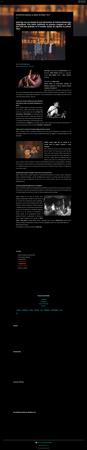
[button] (17, 18)
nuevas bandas (55, 310)
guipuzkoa (36, 310)
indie (42, 310)
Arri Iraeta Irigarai (23, 66)
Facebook (43, 299)
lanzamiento (47, 310)
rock (61, 310)
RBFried (47, 445)
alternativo (25, 310)
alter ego (19, 310)
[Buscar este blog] (79, 1)
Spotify (43, 306)
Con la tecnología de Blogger (43, 442)
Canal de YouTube (43, 303)
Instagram (43, 301)
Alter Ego (31, 66)
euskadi (31, 310)
